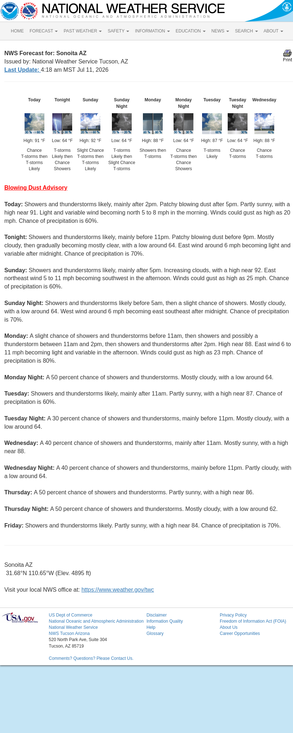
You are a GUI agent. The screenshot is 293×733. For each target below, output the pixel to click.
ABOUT (273, 31)
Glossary (154, 633)
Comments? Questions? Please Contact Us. (91, 658)
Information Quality (164, 621)
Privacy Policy (233, 615)
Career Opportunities (240, 633)
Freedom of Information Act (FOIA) (253, 621)
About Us (228, 627)
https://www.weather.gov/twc (118, 590)
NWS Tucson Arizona (69, 633)
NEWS (220, 31)
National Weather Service (73, 627)
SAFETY (118, 31)
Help (151, 627)
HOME (17, 31)
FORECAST (44, 31)
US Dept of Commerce (70, 615)
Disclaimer (156, 615)
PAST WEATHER (83, 31)
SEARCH (246, 31)
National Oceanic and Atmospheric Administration (96, 621)
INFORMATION (152, 31)
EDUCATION (191, 31)
